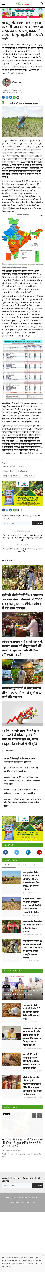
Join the (20, 103)
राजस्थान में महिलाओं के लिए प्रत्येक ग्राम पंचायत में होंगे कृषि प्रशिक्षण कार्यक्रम (33, 941)
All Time (36, 880)
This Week (8, 880)
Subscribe (38, 530)
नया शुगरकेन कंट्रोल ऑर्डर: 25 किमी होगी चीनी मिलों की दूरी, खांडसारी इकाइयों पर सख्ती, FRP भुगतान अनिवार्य (31, 895)
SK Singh (25, 1048)
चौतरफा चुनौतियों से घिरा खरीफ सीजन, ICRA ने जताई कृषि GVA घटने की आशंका (22, 700)
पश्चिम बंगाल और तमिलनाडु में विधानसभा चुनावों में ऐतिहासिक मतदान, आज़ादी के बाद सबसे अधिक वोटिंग (22, 810)
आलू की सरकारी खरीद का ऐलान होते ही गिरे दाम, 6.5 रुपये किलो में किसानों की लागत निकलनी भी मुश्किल (32, 920)
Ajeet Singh (26, 907)
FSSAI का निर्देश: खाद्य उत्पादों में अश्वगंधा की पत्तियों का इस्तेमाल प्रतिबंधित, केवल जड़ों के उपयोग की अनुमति (22, 1169)
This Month (22, 880)
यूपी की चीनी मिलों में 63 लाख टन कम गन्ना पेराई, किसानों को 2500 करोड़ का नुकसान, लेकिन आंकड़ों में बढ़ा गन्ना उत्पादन (22, 609)
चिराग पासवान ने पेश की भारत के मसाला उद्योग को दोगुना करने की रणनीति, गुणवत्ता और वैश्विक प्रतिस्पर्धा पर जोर (22, 655)
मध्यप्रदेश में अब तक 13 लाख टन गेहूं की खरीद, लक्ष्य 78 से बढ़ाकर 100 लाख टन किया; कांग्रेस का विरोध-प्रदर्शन (22, 788)
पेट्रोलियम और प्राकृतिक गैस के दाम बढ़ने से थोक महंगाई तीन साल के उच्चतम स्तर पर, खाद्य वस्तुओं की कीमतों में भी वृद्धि (20, 744)
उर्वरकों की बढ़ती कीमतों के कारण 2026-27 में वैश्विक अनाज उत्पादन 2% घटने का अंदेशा (31, 1087)
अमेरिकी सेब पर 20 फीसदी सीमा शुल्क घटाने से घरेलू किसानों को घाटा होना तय (23, 557)
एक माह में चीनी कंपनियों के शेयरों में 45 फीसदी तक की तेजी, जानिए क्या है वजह (31, 1038)
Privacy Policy (30, 1228)
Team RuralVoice (28, 949)
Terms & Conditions (15, 1228)
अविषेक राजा (16, 82)
